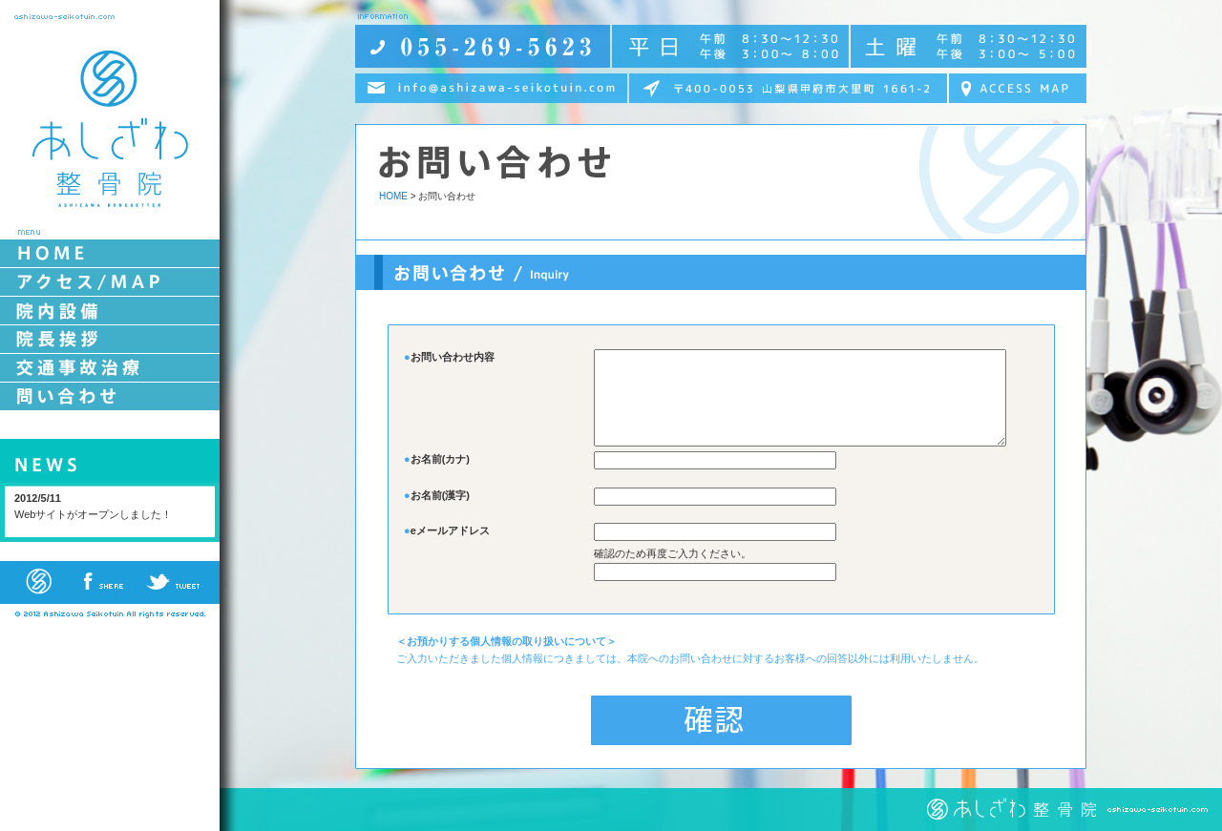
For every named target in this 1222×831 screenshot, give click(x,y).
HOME (393, 196)
